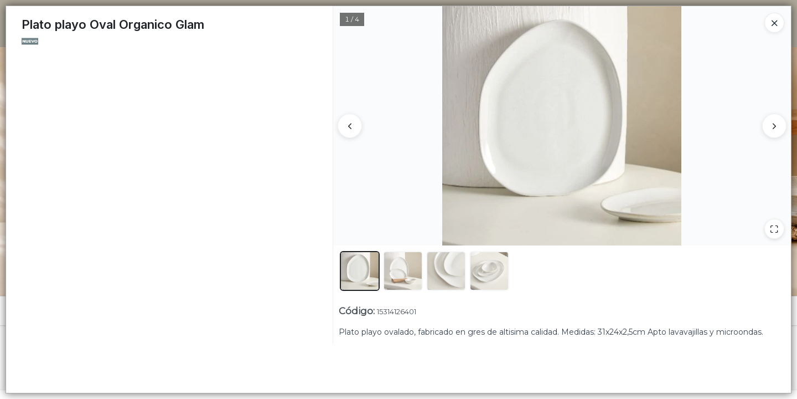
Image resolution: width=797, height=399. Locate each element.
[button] (360, 271)
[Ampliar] (774, 229)
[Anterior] (350, 126)
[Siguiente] (774, 126)
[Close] (774, 23)
